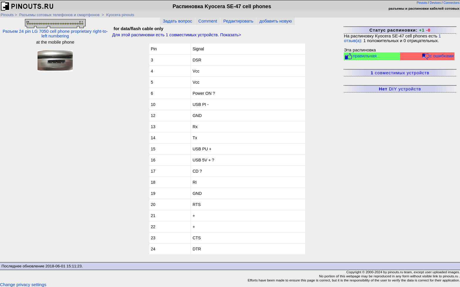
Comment (207, 21)
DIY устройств (400, 89)
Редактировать (238, 21)
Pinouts (422, 2)
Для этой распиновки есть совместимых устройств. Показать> (176, 34)
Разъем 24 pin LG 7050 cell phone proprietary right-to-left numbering (55, 28)
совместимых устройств (400, 73)
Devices (435, 2)
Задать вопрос (177, 21)
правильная (360, 56)
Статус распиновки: (399, 30)
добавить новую (275, 21)
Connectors (452, 2)
